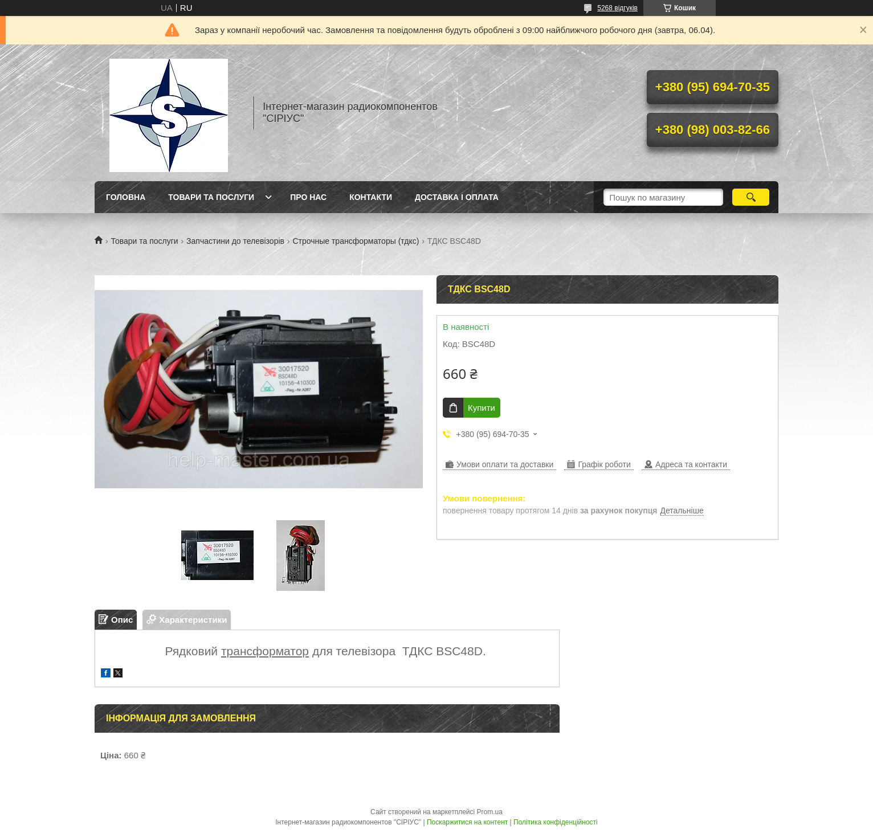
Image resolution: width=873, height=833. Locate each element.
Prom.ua (490, 812)
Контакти (370, 197)
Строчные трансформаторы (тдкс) (355, 241)
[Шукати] (750, 197)
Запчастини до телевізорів (235, 241)
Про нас (308, 197)
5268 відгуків (617, 8)
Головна (125, 197)
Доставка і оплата (457, 197)
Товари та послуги (211, 197)
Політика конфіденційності (555, 822)
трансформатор (265, 651)
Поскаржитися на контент (467, 822)
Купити (481, 408)
